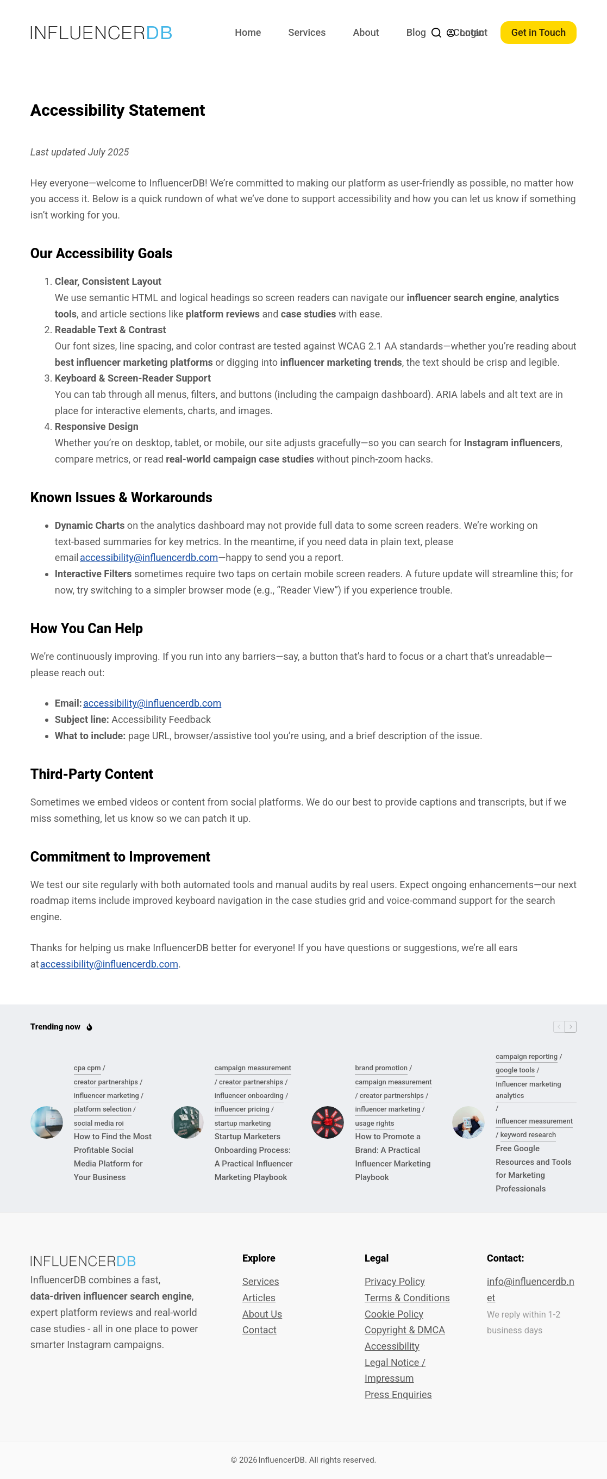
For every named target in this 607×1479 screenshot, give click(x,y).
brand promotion (381, 1068)
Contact (259, 1330)
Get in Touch (538, 32)
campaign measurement (253, 1068)
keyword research (528, 1135)
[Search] (436, 33)
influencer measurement (534, 1121)
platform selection (103, 1109)
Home (248, 32)
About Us (262, 1314)
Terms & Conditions (407, 1297)
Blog (416, 32)
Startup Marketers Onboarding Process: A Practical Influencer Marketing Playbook (254, 1157)
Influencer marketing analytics (528, 1090)
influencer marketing (106, 1095)
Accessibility (392, 1346)
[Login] (465, 32)
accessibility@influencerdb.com (149, 557)
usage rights (374, 1123)
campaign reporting (527, 1056)
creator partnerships (106, 1082)
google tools (515, 1070)
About (366, 32)
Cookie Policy (394, 1314)
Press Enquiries (398, 1394)
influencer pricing (242, 1109)
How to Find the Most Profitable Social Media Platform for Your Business (113, 1157)
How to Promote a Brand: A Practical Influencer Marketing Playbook (392, 1157)
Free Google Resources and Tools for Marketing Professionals (533, 1169)
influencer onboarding (249, 1095)
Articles (259, 1297)
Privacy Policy (395, 1281)
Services (307, 32)
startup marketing (243, 1123)
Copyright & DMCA (405, 1330)
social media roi (99, 1123)
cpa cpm (87, 1068)
